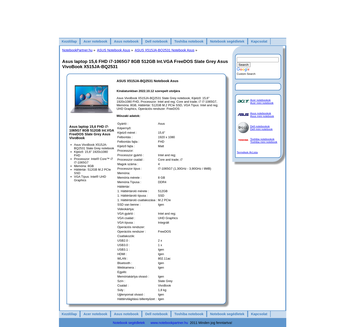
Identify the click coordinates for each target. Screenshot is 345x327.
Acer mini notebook (262, 103)
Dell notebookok (260, 126)
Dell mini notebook (261, 129)
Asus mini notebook (262, 116)
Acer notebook (95, 41)
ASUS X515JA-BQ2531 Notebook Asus (164, 50)
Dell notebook (156, 41)
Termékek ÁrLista (247, 152)
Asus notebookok (260, 113)
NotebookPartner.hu (77, 50)
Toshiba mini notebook (264, 142)
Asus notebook (126, 41)
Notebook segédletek (227, 41)
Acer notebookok (260, 100)
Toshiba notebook (188, 41)
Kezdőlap (69, 41)
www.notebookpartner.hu (169, 323)
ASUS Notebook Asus (113, 50)
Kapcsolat (259, 41)
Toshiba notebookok (262, 139)
